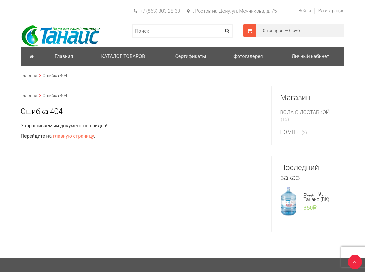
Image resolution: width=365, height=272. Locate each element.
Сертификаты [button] (190, 56)
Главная (29, 75)
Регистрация (331, 10)
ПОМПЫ (290, 132)
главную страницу (73, 136)
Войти (305, 10)
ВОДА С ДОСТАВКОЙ (305, 112)
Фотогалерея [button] (248, 56)
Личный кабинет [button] (310, 56)
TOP (353, 260)
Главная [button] (64, 56)
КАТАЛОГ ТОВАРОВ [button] (123, 56)
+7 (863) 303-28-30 (157, 11)
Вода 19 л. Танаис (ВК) (316, 196)
